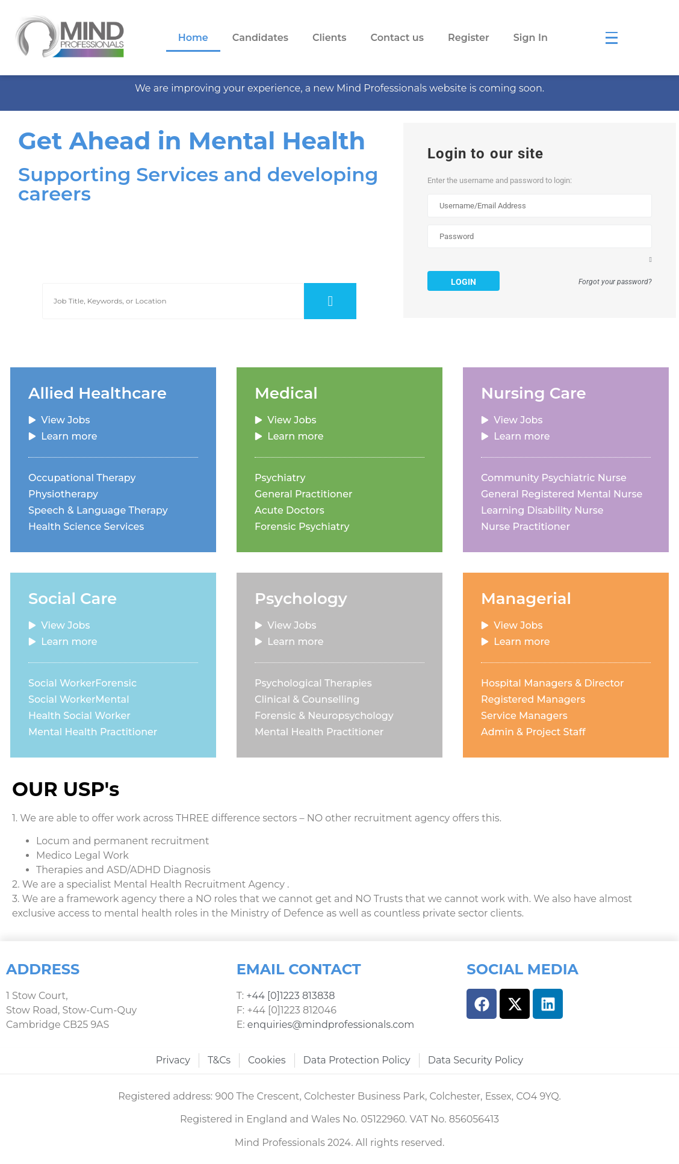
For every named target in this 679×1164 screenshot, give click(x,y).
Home (193, 37)
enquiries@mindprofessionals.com (330, 1025)
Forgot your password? (615, 283)
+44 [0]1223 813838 (289, 996)
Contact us (397, 37)
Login (463, 282)
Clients (329, 37)
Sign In (530, 37)
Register (468, 37)
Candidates (260, 37)
